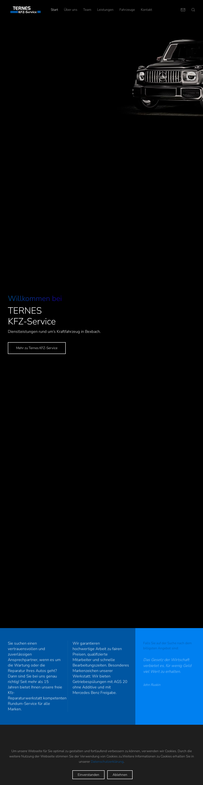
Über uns (70, 9)
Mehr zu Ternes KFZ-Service (36, 348)
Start (54, 9)
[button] (193, 10)
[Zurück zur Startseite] (25, 10)
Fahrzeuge (127, 9)
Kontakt (146, 9)
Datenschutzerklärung (107, 761)
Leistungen (105, 9)
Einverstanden (88, 774)
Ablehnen (120, 774)
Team (87, 9)
